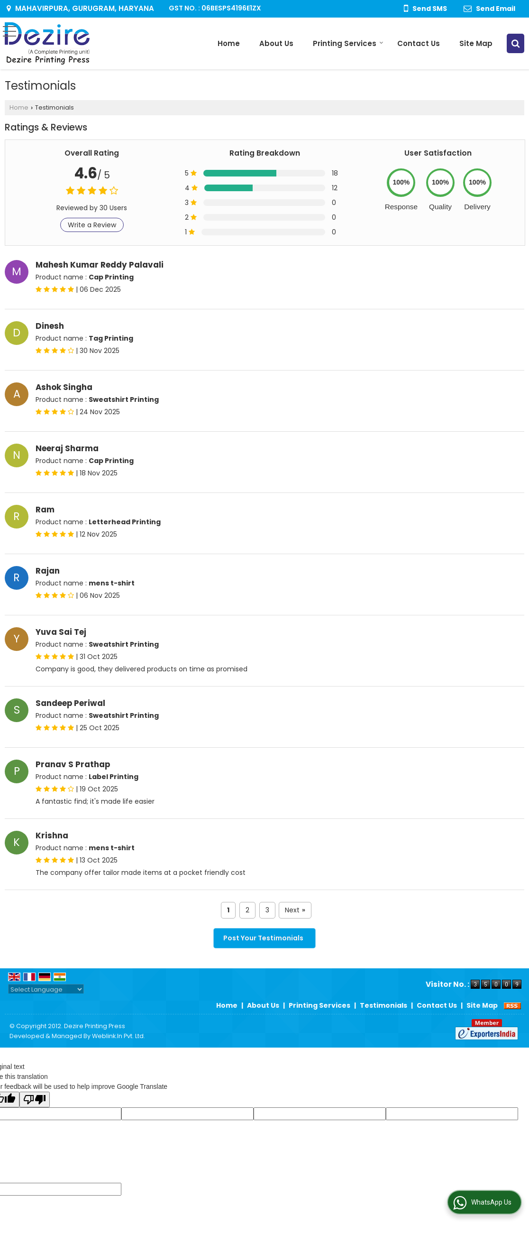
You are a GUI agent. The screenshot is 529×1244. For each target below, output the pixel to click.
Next (295, 910)
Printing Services (348, 43)
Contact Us (418, 43)
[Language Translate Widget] (46, 989)
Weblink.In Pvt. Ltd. (118, 1036)
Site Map (476, 43)
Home (229, 43)
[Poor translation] (34, 1099)
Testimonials (383, 1005)
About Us (276, 43)
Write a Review (92, 225)
